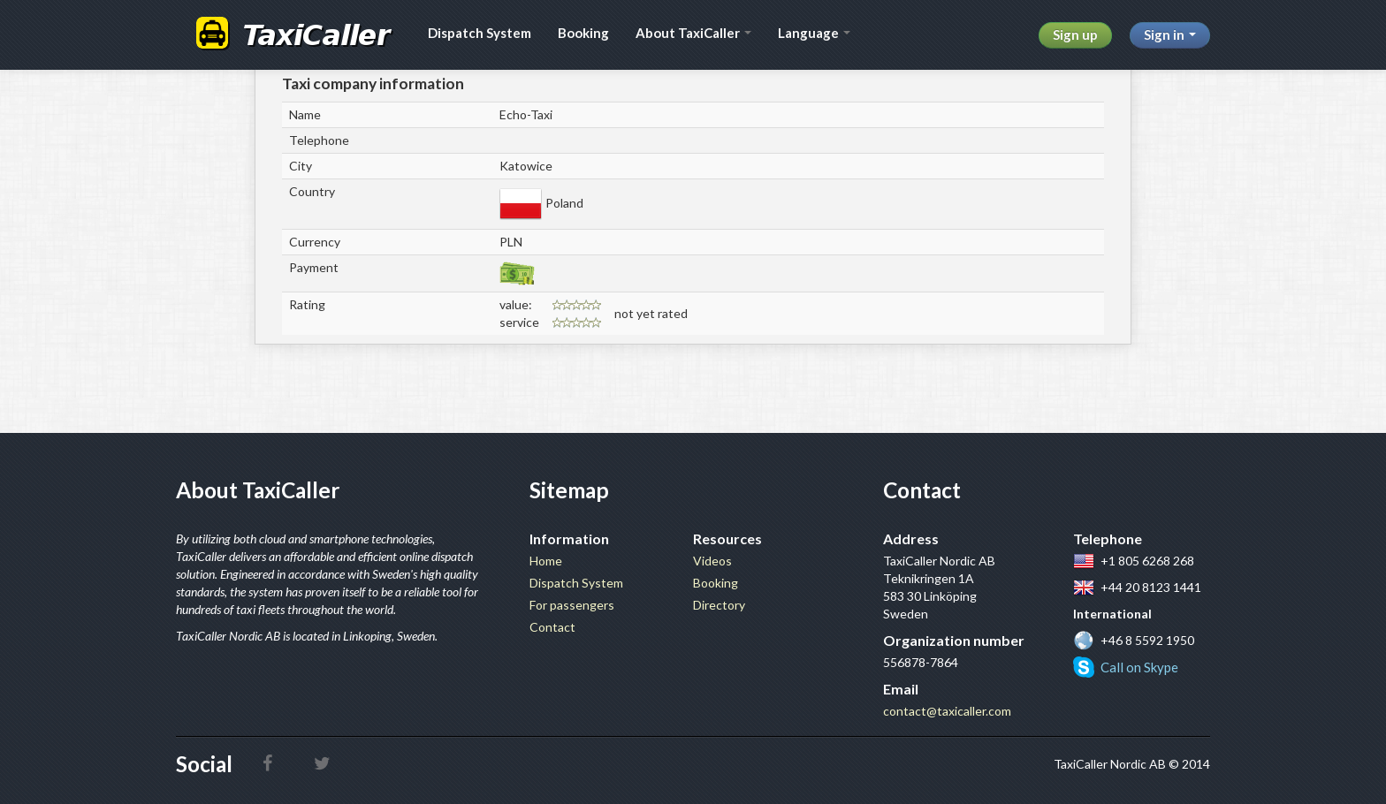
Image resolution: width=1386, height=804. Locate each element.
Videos (712, 560)
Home (545, 560)
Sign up (1075, 34)
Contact (552, 626)
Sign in (1170, 34)
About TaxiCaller (693, 33)
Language (814, 33)
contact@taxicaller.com (947, 710)
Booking (583, 33)
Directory (719, 604)
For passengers (571, 604)
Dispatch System (479, 33)
